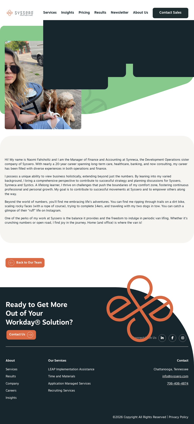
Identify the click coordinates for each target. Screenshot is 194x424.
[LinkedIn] (162, 338)
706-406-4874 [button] (177, 383)
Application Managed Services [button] (69, 383)
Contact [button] (182, 360)
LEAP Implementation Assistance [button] (71, 369)
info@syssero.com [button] (175, 376)
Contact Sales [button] (171, 13)
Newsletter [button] (120, 13)
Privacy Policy (178, 417)
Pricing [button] (84, 13)
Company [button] (12, 383)
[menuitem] (50, 13)
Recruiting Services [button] (61, 390)
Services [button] (50, 13)
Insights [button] (67, 13)
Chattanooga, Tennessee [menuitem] (171, 369)
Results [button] (100, 13)
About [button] (10, 360)
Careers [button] (11, 390)
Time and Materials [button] (61, 376)
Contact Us (17, 334)
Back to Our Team (29, 262)
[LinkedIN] (100, 80)
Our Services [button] (57, 360)
